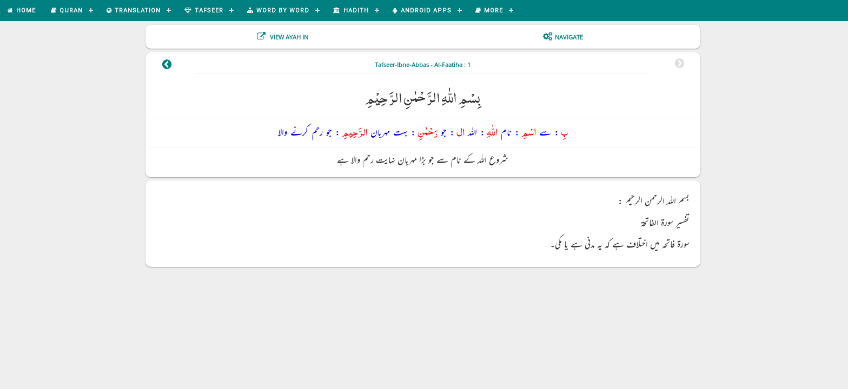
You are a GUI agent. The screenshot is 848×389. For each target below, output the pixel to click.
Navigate (569, 37)
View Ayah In (288, 37)
